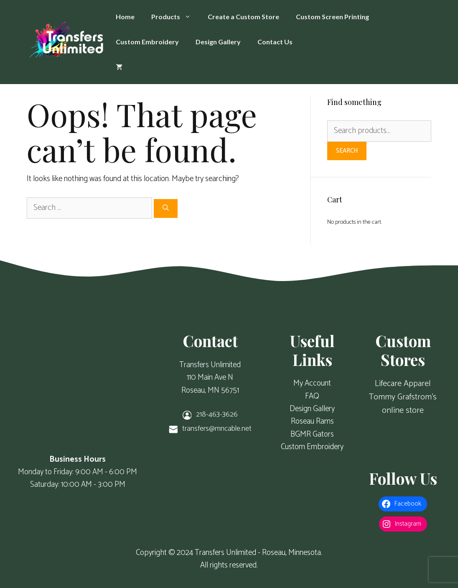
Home (125, 16)
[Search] (166, 208)
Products (175, 16)
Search (347, 151)
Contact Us (275, 42)
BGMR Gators (312, 434)
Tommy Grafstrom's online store (403, 403)
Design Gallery (218, 42)
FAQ (312, 396)
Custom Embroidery (147, 42)
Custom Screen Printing (332, 16)
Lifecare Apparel (403, 384)
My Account (312, 383)
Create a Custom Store (243, 16)
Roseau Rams (312, 421)
